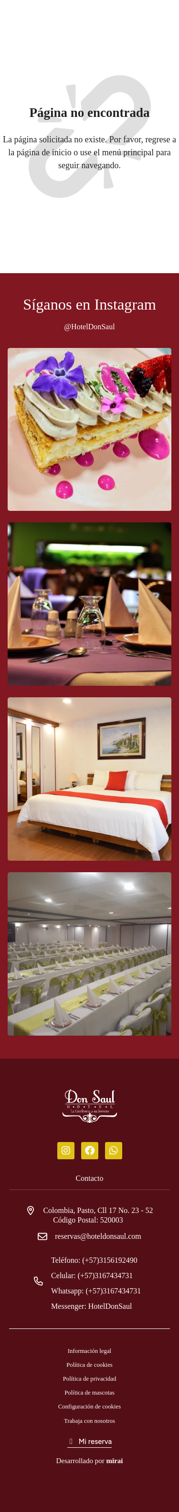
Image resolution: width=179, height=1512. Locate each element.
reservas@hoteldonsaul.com (98, 1236)
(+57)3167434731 (109, 1275)
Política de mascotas (89, 1392)
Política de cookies (89, 1365)
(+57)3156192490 (113, 1260)
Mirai (114, 1461)
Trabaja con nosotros (89, 1421)
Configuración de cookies (89, 1406)
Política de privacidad (89, 1378)
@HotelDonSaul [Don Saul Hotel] (89, 327)
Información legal (89, 1351)
